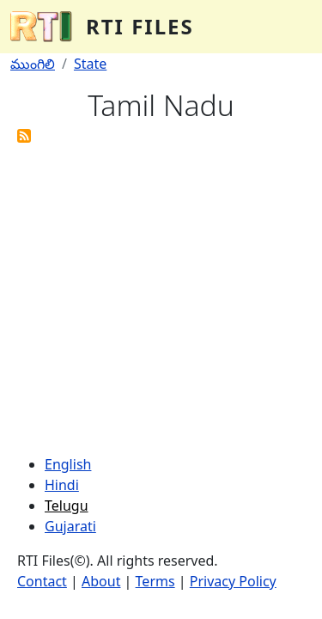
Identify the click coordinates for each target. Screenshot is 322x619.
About (101, 581)
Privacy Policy (233, 581)
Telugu (66, 505)
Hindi (62, 484)
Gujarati (70, 526)
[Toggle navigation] (288, 26)
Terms (155, 581)
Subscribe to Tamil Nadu (24, 136)
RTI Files (140, 26)
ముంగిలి (32, 63)
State (90, 63)
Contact (42, 581)
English (68, 464)
